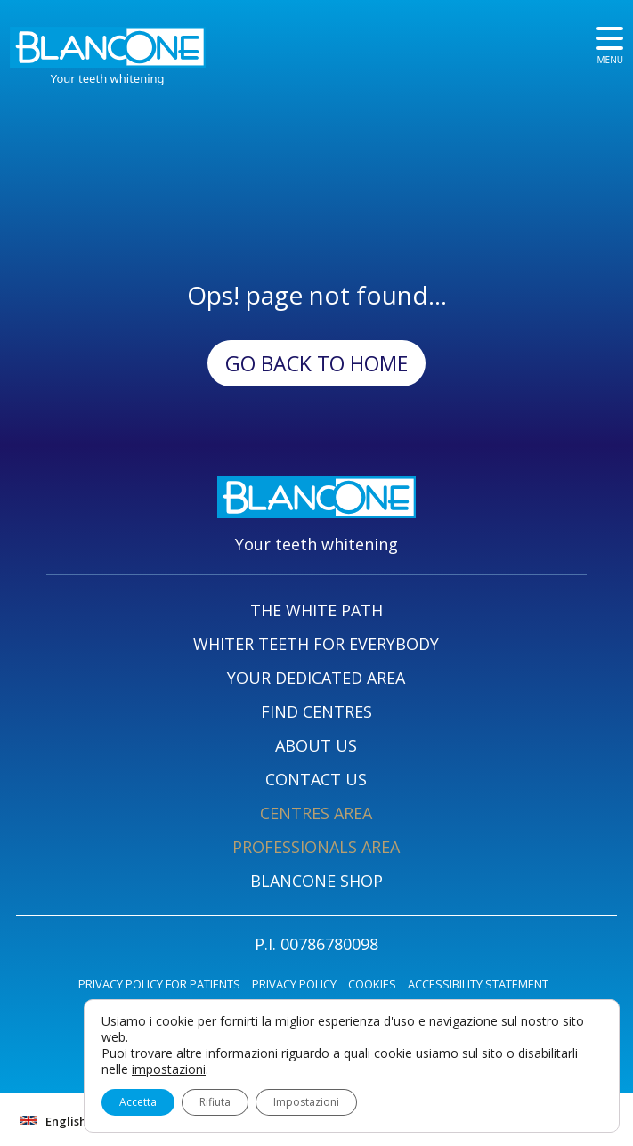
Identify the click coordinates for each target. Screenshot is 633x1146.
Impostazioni (306, 1101)
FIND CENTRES (316, 711)
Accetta (138, 1101)
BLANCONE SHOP (316, 880)
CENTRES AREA (316, 813)
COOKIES (372, 984)
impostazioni (169, 1069)
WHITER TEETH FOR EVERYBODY (316, 643)
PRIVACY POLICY (294, 984)
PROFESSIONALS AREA (316, 846)
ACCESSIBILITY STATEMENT (478, 984)
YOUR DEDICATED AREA (316, 677)
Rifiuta (215, 1101)
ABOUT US (316, 745)
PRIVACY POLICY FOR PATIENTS (159, 984)
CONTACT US (316, 779)
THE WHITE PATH (316, 610)
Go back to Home (316, 363)
